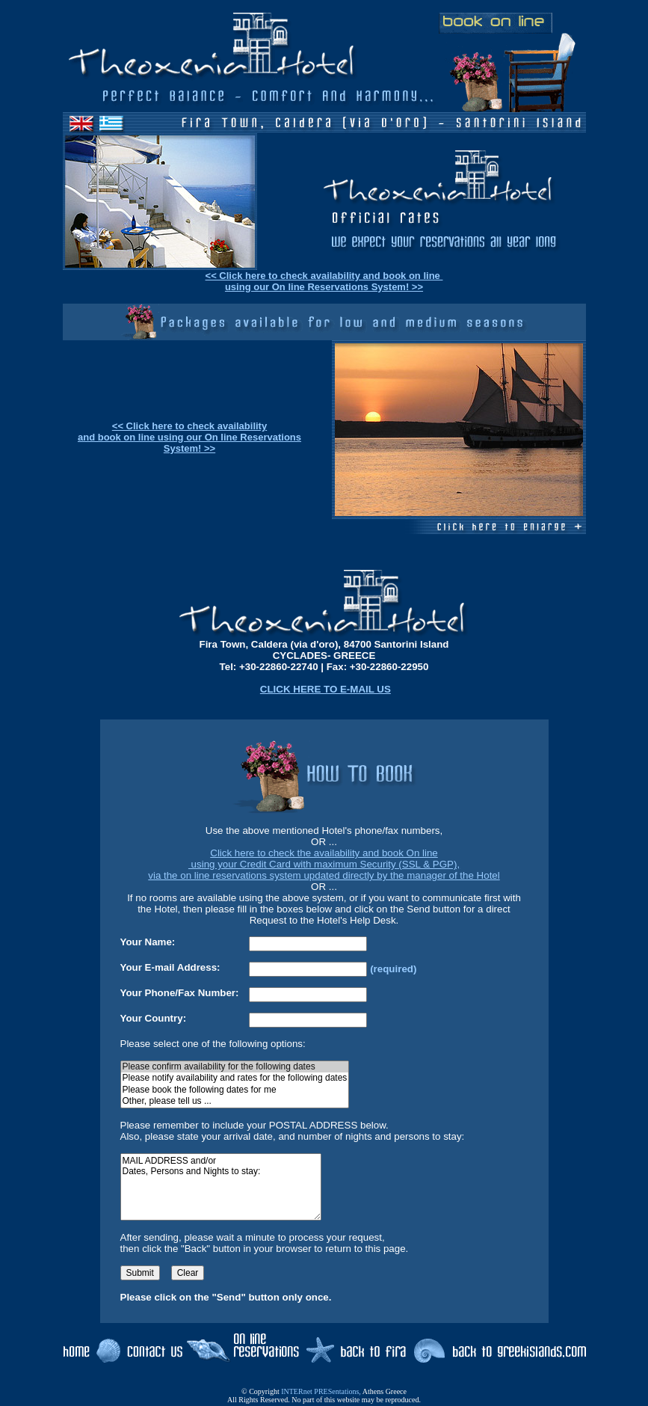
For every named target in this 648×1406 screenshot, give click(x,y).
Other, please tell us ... (235, 1101)
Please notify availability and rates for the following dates (235, 1078)
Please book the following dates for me (235, 1090)
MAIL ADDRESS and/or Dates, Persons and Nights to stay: (220, 1187)
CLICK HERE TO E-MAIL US (325, 689)
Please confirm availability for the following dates (235, 1066)
